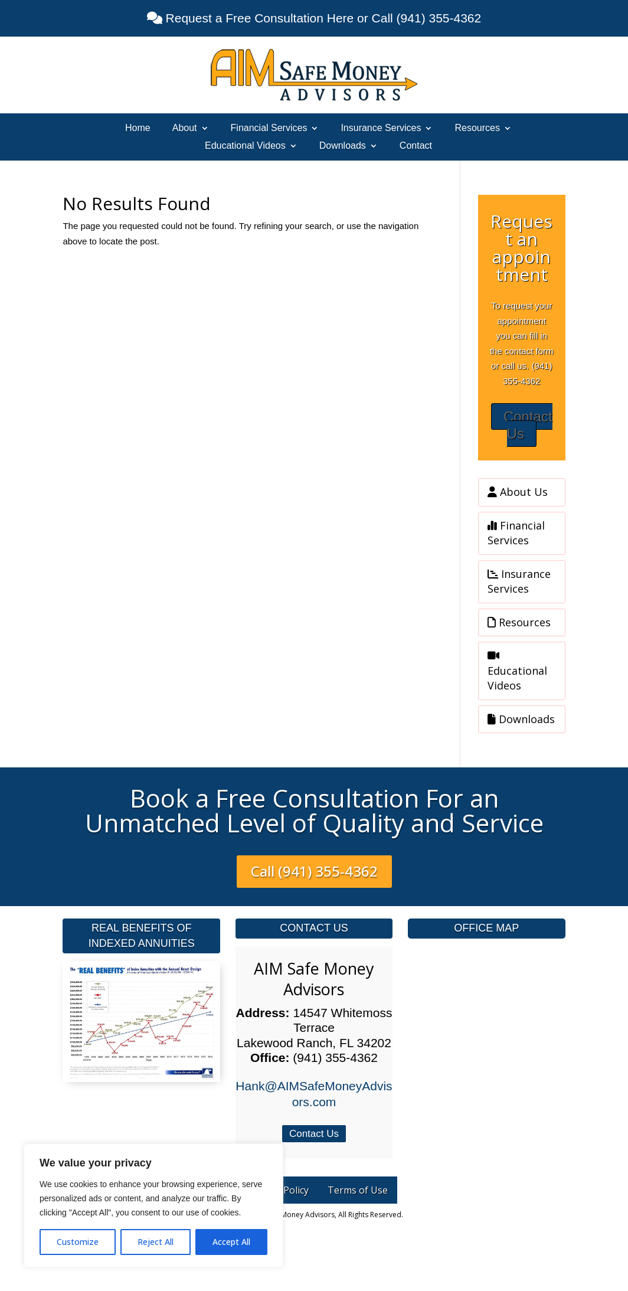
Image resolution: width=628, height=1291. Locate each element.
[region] (153, 1205)
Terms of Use (358, 1190)
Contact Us (527, 425)
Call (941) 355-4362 (314, 871)
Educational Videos (245, 146)
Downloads (342, 146)
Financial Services (269, 128)
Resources (476, 128)
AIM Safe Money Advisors (314, 978)
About (184, 128)
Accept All (231, 1241)
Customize (78, 1241)
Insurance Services (381, 128)
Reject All (156, 1241)
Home (138, 128)
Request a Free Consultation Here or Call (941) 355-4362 (321, 18)
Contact (416, 146)
